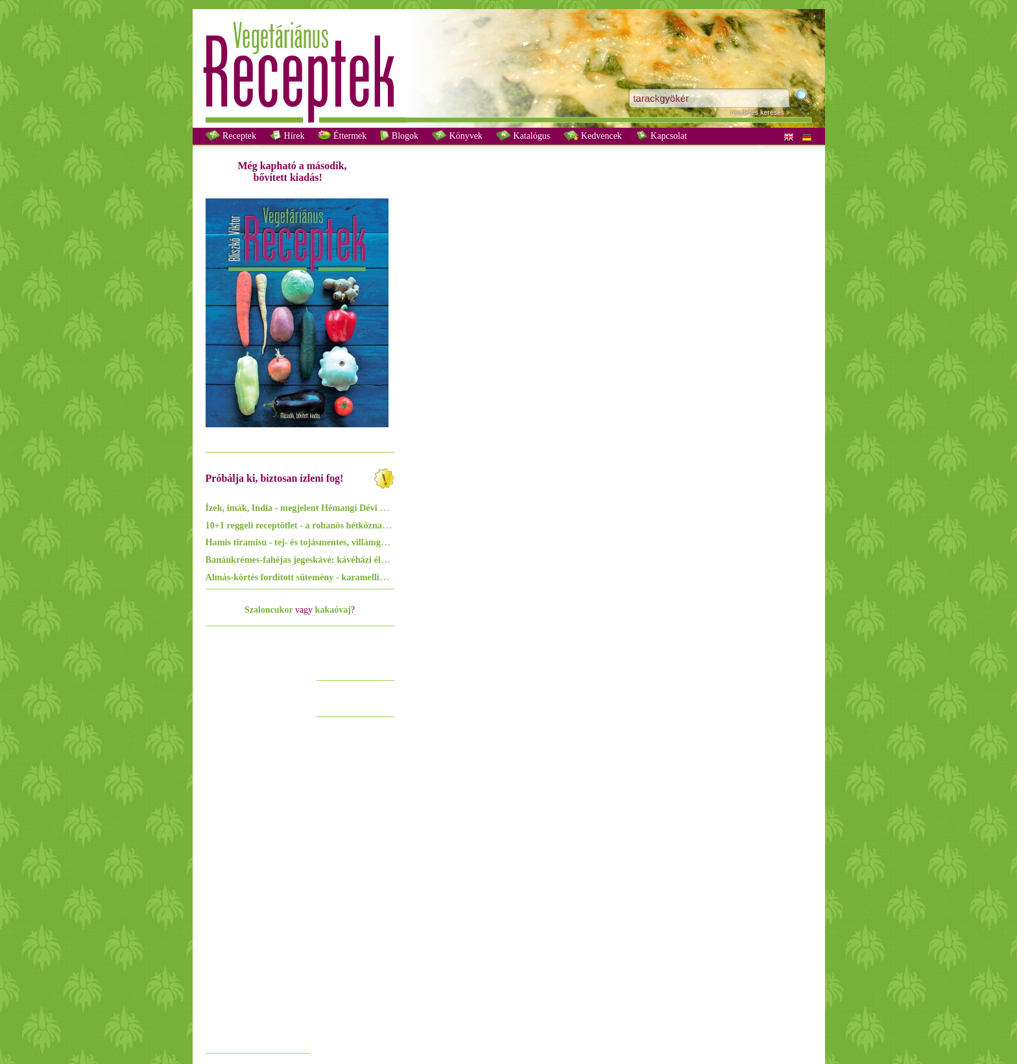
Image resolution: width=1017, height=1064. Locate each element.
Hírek (287, 135)
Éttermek (342, 135)
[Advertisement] (257, 851)
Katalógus (523, 135)
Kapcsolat (661, 135)
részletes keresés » (759, 112)
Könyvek (457, 135)
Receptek (231, 135)
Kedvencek (592, 135)
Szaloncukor (269, 610)
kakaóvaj (333, 610)
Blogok (399, 135)
